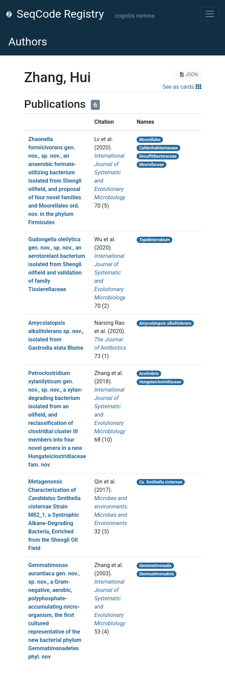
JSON (188, 74)
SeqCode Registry (55, 13)
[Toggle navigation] (209, 14)
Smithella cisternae (160, 482)
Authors (27, 41)
